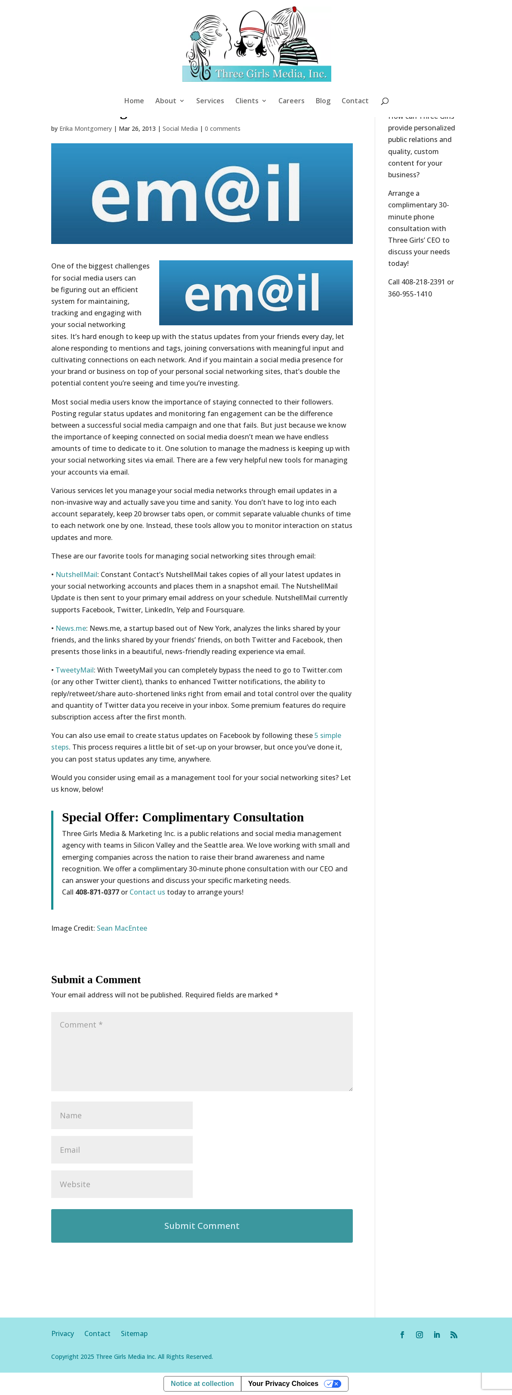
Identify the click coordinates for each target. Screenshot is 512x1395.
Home (134, 101)
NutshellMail (76, 574)
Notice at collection (202, 1383)
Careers (291, 101)
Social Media (180, 128)
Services (210, 101)
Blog (323, 101)
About (165, 101)
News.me (71, 628)
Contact (355, 101)
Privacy (67, 1333)
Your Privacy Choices (283, 1383)
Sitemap (134, 1333)
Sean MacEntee (122, 928)
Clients (247, 101)
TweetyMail (75, 670)
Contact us (147, 892)
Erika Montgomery (85, 128)
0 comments (223, 128)
